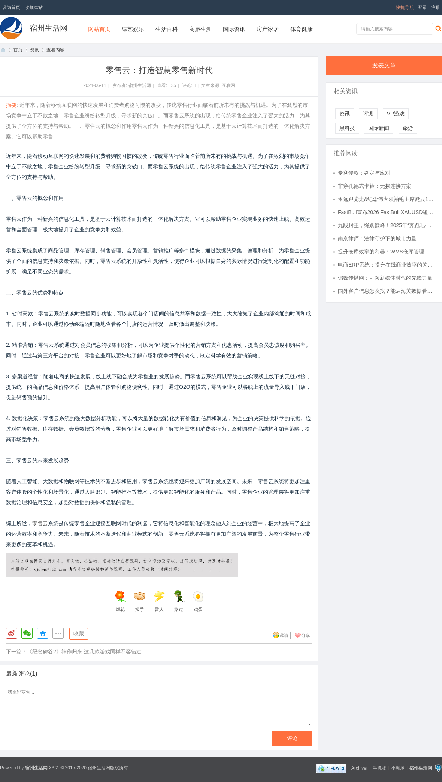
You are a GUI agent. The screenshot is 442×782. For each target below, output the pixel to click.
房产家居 (268, 29)
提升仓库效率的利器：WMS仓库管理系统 (386, 252)
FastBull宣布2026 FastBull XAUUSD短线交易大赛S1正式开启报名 (386, 212)
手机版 (379, 767)
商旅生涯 (200, 29)
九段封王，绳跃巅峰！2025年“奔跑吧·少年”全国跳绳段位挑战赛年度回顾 (386, 225)
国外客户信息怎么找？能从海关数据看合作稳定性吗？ (386, 291)
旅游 (408, 128)
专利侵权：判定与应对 (364, 173)
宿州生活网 (48, 28)
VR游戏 (396, 114)
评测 (368, 114)
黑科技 (347, 128)
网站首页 (99, 29)
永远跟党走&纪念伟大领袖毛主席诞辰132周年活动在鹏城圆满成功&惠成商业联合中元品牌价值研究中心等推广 (386, 199)
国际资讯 (234, 29)
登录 (422, 7)
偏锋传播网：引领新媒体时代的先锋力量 (385, 278)
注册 (435, 7)
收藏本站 (34, 7)
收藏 (78, 634)
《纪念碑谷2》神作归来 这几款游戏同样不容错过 (84, 652)
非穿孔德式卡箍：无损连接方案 (374, 186)
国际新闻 (378, 128)
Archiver (359, 767)
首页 (3, 50)
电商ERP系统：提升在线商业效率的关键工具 (386, 265)
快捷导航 (405, 7)
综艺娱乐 (133, 29)
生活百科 (166, 29)
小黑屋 (398, 767)
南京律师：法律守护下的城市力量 (377, 238)
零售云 (40, 523)
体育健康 (301, 29)
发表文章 (384, 65)
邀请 (283, 635)
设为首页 (11, 7)
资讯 (34, 49)
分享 (305, 635)
